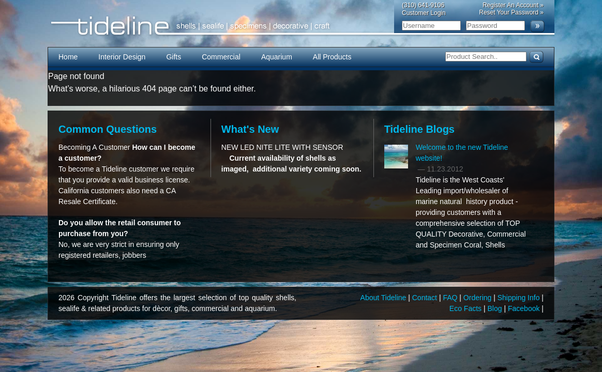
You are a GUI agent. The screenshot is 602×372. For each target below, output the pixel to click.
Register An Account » (513, 5)
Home (68, 57)
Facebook (524, 308)
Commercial (221, 57)
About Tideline (384, 297)
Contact (425, 297)
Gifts (173, 57)
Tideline (301, 26)
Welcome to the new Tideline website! (462, 152)
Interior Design (121, 57)
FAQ (451, 297)
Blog (496, 308)
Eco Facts (466, 308)
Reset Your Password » (511, 12)
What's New (250, 129)
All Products (332, 57)
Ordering (478, 297)
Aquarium (276, 57)
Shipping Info (520, 297)
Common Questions (107, 129)
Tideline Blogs (419, 129)
